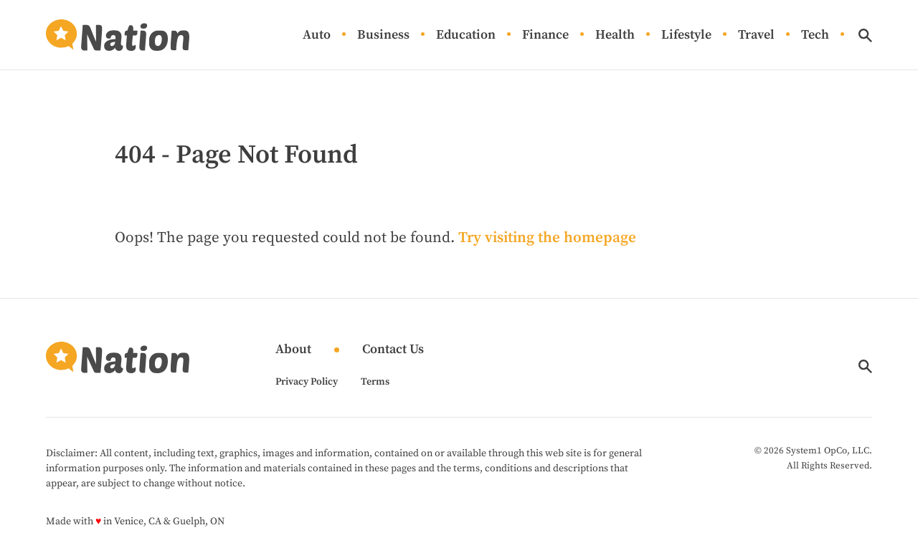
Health (615, 35)
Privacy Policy (306, 381)
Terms (375, 381)
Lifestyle (686, 35)
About (293, 349)
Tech (815, 35)
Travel (756, 35)
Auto (317, 35)
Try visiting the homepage (547, 238)
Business (383, 35)
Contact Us (393, 349)
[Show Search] (865, 35)
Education (466, 35)
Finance (545, 35)
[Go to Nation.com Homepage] (117, 35)
